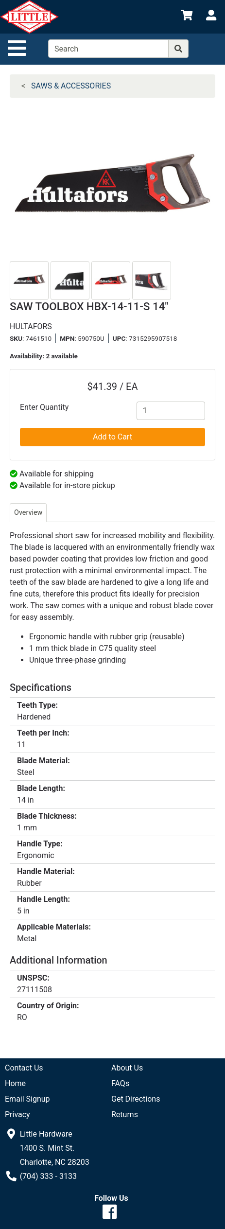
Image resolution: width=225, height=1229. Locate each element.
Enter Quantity (44, 407)
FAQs (120, 1083)
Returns (124, 1114)
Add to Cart (112, 436)
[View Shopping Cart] (186, 16)
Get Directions (135, 1099)
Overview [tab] (28, 513)
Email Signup (27, 1099)
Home (15, 1083)
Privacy (17, 1114)
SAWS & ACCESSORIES (71, 85)
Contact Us (24, 1067)
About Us (127, 1067)
